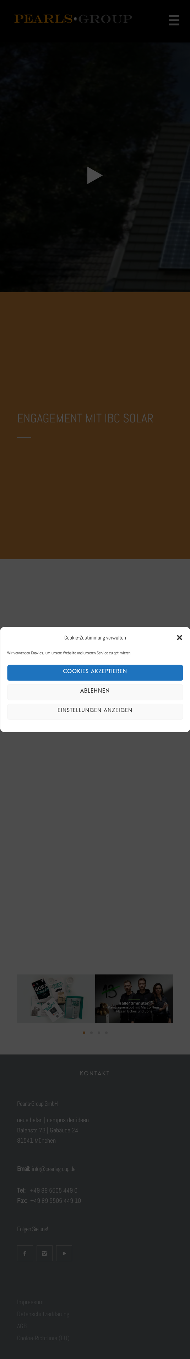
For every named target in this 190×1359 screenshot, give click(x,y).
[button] (179, 637)
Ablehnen (95, 692)
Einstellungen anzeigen (95, 712)
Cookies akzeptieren (95, 673)
